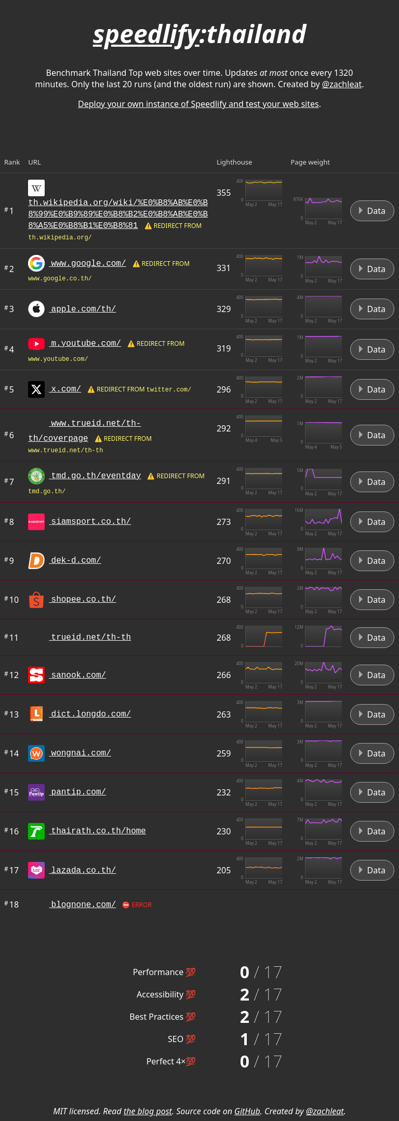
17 (11, 870)
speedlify (146, 33)
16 (11, 831)
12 (11, 675)
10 (11, 599)
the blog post (148, 1111)
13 (11, 714)
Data (372, 211)
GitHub (247, 1111)
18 (11, 904)
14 (11, 753)
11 (11, 637)
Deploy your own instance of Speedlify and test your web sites (198, 104)
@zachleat (342, 84)
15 (11, 792)
